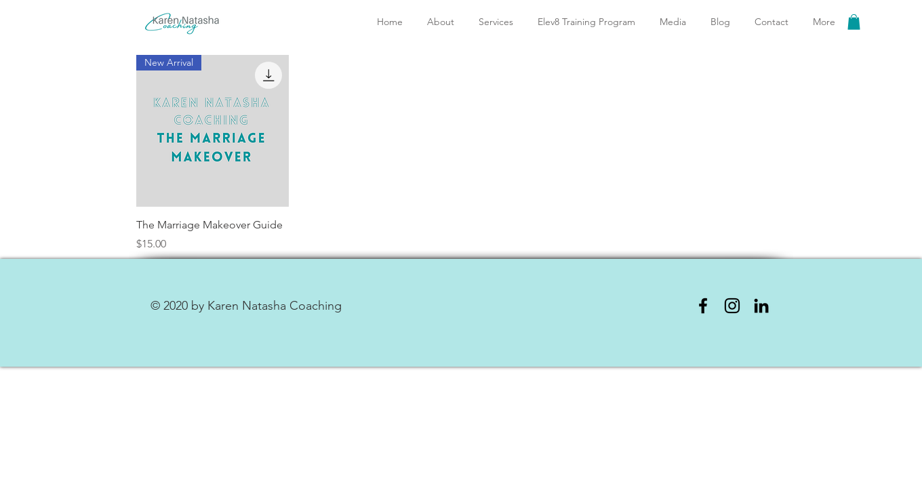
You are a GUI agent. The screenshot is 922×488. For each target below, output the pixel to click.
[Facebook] (703, 306)
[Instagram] (732, 306)
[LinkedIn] (761, 306)
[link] (853, 22)
